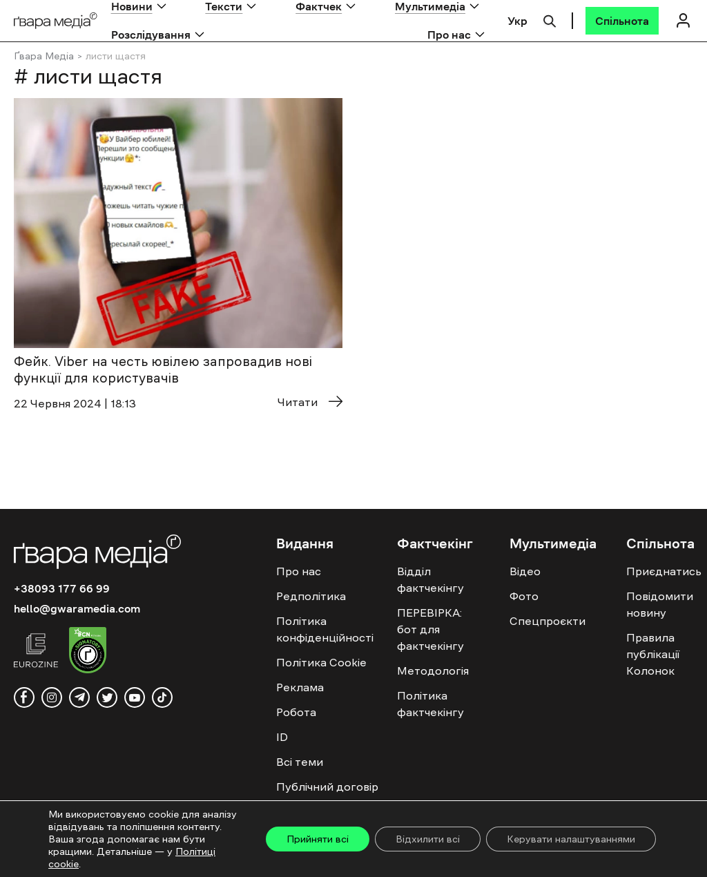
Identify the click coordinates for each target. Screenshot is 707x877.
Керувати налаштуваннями (571, 839)
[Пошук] (549, 19)
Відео (525, 571)
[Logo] (55, 21)
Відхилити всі (428, 839)
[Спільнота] (622, 21)
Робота (296, 711)
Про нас (449, 34)
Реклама (300, 687)
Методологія (433, 670)
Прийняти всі (318, 839)
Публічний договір (327, 786)
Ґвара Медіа (44, 56)
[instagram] (51, 697)
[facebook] (24, 697)
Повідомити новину (659, 604)
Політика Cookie (321, 662)
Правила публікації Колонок (652, 654)
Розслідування (151, 34)
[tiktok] (162, 697)
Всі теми (299, 761)
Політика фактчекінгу (430, 703)
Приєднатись (663, 571)
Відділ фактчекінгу (430, 579)
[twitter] (107, 697)
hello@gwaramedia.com (77, 608)
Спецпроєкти (547, 620)
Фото (524, 595)
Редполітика (311, 595)
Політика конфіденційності (325, 629)
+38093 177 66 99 (62, 588)
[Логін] (682, 20)
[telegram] (79, 697)
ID (282, 736)
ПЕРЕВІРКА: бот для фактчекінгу (430, 629)
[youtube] (134, 697)
